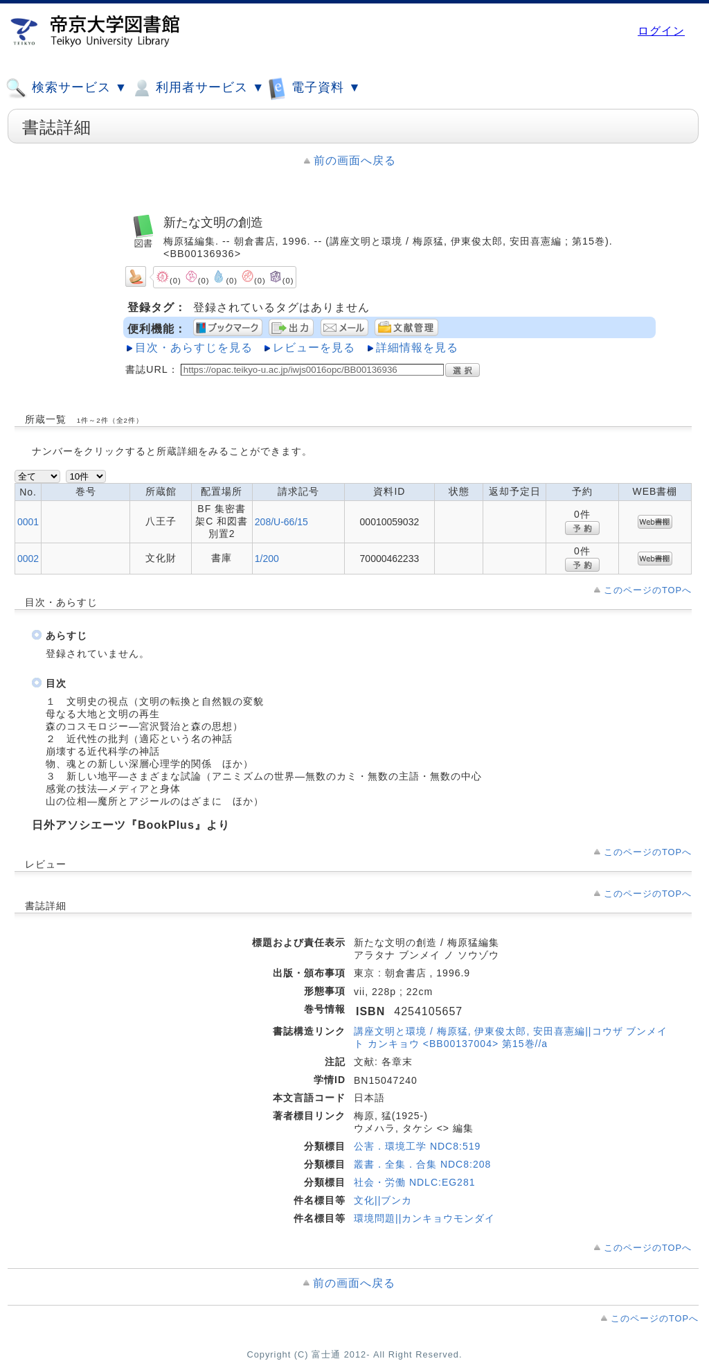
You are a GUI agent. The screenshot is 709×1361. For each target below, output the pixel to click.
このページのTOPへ (648, 590)
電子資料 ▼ (314, 88)
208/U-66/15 (281, 521)
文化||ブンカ (383, 1200)
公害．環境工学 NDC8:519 (417, 1146)
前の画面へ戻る (355, 160)
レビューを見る (314, 347)
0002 (28, 558)
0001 (28, 521)
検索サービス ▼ (66, 88)
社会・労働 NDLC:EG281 (414, 1182)
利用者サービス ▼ (197, 88)
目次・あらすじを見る (194, 347)
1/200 (267, 558)
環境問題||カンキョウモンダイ (424, 1218)
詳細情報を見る (417, 347)
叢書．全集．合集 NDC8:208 (422, 1164)
